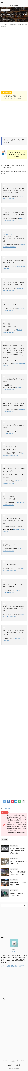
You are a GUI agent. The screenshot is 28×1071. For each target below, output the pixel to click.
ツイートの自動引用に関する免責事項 (12, 966)
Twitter (14, 951)
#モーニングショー (8, 234)
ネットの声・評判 (6, 808)
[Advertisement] (14, 42)
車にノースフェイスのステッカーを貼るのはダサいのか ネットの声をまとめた (18, 851)
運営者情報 (6, 1060)
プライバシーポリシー (14, 1060)
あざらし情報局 (14, 5)
